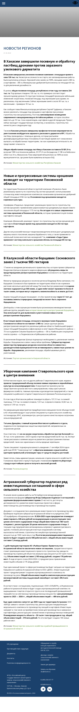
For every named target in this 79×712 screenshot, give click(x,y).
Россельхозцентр (21, 478)
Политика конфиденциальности (18, 673)
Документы (11, 664)
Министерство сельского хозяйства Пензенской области (38, 249)
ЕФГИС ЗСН (45, 661)
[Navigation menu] (3, 3)
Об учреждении (12, 654)
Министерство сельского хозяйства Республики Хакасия (38, 164)
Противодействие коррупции (17, 659)
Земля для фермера (48, 675)
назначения (45, 670)
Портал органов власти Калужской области (32, 367)
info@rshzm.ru (46, 695)
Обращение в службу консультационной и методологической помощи (51, 656)
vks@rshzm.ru (45, 682)
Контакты (10, 669)
